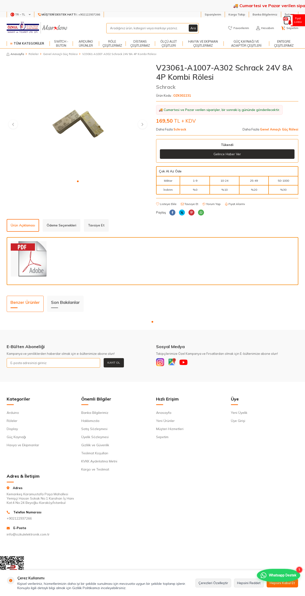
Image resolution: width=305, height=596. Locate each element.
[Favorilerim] (238, 28)
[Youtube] (187, 363)
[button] (78, 181)
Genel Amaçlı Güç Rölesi (60, 54)
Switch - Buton (61, 43)
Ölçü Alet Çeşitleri (168, 43)
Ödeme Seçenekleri (61, 225)
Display (12, 430)
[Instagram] (161, 363)
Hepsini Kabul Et (282, 583)
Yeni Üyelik (239, 414)
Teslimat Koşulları (94, 454)
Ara (193, 28)
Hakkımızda (90, 422)
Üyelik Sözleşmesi (95, 438)
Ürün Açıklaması (23, 225)
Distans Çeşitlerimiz (140, 43)
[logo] (37, 28)
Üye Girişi (238, 422)
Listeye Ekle (166, 204)
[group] (78, 120)
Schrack (165, 87)
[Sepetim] (289, 28)
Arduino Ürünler (86, 43)
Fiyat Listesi (297, 20)
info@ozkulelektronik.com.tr (28, 535)
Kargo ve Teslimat (95, 470)
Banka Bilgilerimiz (265, 14)
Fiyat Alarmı (235, 204)
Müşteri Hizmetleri (169, 430)
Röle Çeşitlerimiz (112, 43)
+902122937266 (19, 519)
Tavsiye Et (189, 204)
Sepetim (162, 438)
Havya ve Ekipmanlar (23, 446)
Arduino (13, 414)
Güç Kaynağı (16, 438)
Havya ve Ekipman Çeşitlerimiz (203, 43)
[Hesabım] (265, 28)
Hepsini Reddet (249, 583)
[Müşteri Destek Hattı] (69, 14)
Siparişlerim (213, 14)
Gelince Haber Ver (227, 154)
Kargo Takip (237, 14)
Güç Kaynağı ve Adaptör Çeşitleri (246, 43)
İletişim (290, 14)
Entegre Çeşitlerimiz (284, 43)
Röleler (34, 54)
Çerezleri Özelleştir (213, 583)
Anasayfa (15, 54)
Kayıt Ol (113, 363)
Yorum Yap (212, 204)
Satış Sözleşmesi (94, 430)
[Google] (174, 363)
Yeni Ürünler (165, 422)
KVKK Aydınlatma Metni (99, 462)
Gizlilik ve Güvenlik (95, 446)
